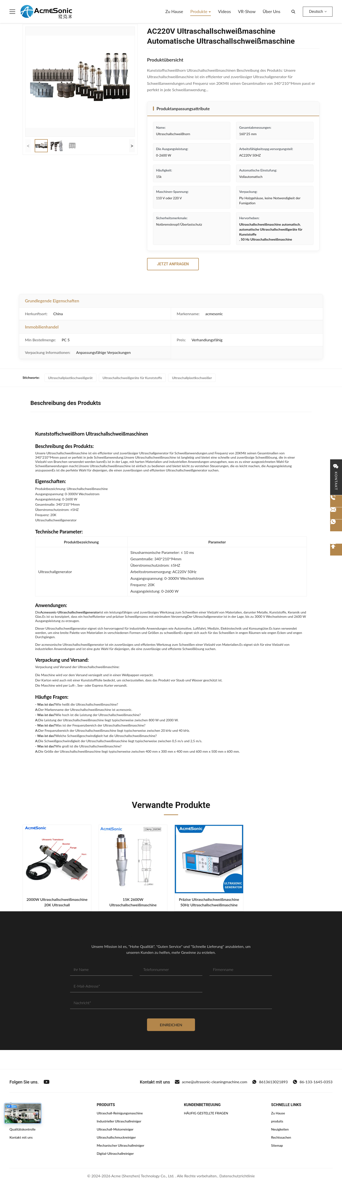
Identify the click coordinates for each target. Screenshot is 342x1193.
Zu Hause (174, 11)
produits (277, 1121)
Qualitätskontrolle (23, 1129)
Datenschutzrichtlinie (237, 1176)
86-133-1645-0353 (312, 1081)
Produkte (199, 11)
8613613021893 (270, 1081)
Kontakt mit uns (21, 1137)
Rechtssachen (281, 1137)
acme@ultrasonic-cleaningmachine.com (211, 1081)
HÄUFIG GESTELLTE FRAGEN (206, 1113)
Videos (224, 11)
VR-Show (247, 11)
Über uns (271, 11)
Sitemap (277, 1145)
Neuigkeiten (280, 1129)
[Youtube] (46, 1082)
